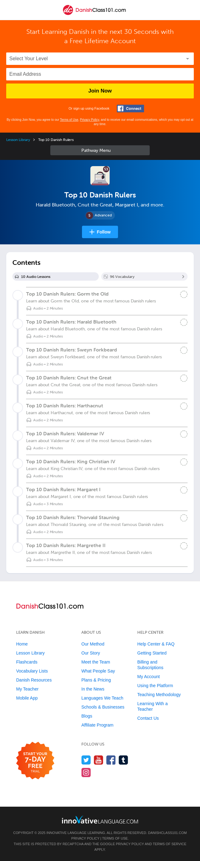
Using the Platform (155, 685)
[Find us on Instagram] (86, 772)
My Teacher (27, 689)
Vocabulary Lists (32, 670)
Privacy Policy (89, 119)
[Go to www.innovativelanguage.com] (100, 819)
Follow (104, 231)
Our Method (92, 643)
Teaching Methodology (159, 694)
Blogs (86, 716)
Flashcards (26, 661)
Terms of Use (69, 119)
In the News (92, 689)
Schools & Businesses (103, 707)
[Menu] (10, 10)
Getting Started (151, 652)
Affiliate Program (97, 725)
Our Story (90, 652)
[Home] (94, 14)
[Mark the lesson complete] (184, 294)
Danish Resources (34, 679)
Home (22, 643)
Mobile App (27, 698)
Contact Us (148, 718)
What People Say (98, 670)
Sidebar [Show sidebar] (100, 150)
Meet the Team (95, 661)
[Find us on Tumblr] (123, 760)
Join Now (100, 91)
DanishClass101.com (167, 833)
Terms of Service (169, 844)
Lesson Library (18, 140)
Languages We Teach (102, 698)
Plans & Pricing (96, 679)
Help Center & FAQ (156, 643)
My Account (148, 676)
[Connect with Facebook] (130, 108)
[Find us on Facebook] (111, 760)
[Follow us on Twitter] (86, 760)
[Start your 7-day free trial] (35, 761)
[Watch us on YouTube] (98, 760)
